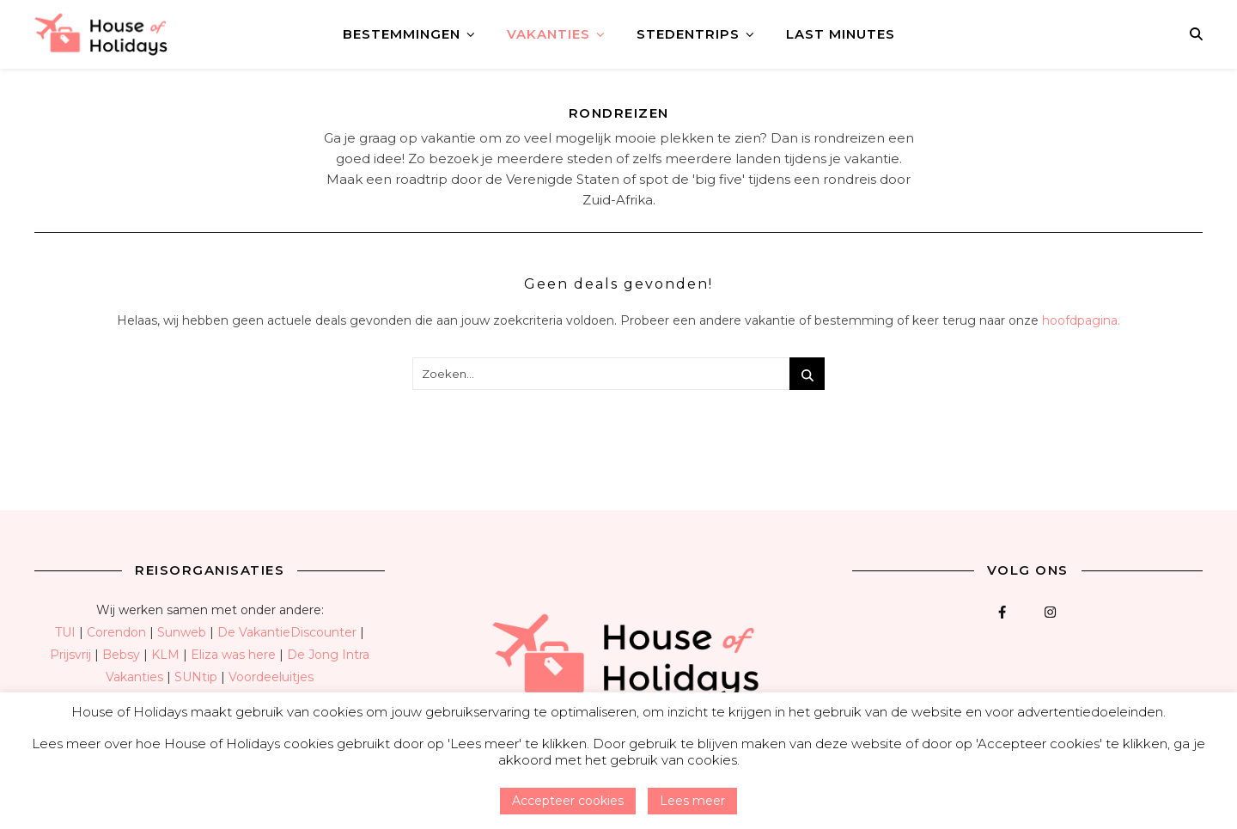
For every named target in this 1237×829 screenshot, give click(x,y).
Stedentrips (688, 34)
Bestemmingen (401, 34)
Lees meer (692, 800)
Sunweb (181, 632)
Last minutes (840, 34)
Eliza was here (233, 654)
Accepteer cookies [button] (568, 800)
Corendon (116, 632)
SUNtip (195, 677)
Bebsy (121, 654)
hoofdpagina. (1081, 320)
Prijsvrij (70, 654)
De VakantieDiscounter (286, 632)
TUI (65, 632)
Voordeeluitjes (271, 677)
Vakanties (548, 34)
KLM (165, 654)
